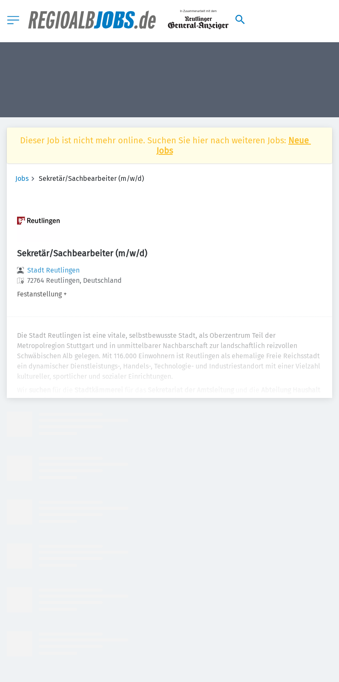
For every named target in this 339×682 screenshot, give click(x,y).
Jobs (22, 178)
